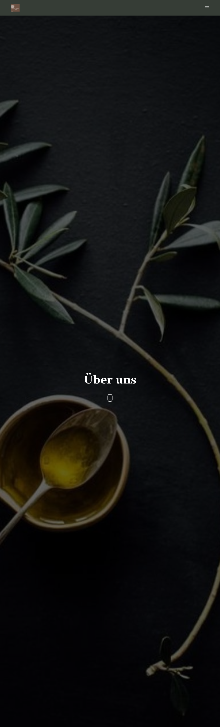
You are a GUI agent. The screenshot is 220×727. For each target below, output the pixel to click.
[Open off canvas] (207, 8)
